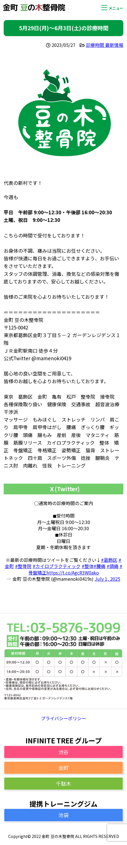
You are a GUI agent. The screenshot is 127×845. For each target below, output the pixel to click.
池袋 (63, 814)
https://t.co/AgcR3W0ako (72, 572)
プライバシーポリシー (63, 718)
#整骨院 (23, 566)
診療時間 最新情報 (104, 45)
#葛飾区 (109, 559)
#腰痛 (99, 566)
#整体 (88, 566)
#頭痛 (112, 566)
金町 (63, 767)
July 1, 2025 (107, 578)
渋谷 (63, 752)
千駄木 (63, 783)
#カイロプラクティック (57, 566)
